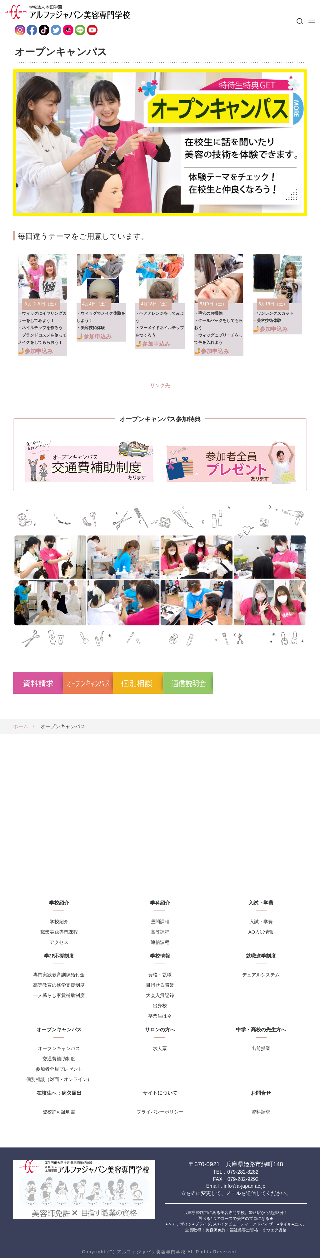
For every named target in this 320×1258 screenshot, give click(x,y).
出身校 (160, 1005)
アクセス (59, 942)
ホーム (20, 726)
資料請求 (261, 1111)
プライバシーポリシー (160, 1111)
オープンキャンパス (59, 1048)
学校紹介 (59, 921)
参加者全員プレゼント (59, 1069)
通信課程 (160, 942)
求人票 (160, 1048)
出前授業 (261, 1048)
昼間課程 (160, 921)
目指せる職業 (160, 985)
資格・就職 (160, 974)
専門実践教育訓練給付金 (59, 974)
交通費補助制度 (58, 1058)
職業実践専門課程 (59, 932)
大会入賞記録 (160, 995)
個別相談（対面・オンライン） (59, 1079)
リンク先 (42, 305)
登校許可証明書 (58, 1111)
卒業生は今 (160, 1016)
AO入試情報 (261, 932)
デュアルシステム (261, 974)
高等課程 (160, 932)
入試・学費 (261, 921)
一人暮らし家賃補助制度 (59, 995)
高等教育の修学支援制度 (59, 985)
